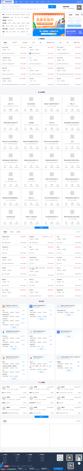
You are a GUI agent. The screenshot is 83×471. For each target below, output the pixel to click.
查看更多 (41, 227)
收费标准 (42, 457)
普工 (8, 9)
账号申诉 (42, 460)
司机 (13, 9)
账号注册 (17, 457)
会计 (37, 9)
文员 (16, 9)
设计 (25, 9)
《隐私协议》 (78, 23)
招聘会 (29, 460)
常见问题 (42, 458)
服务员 (31, 9)
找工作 (21, 1)
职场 (37, 1)
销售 (11, 9)
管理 (19, 9)
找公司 (32, 1)
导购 (35, 9)
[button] (49, 2)
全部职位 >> (78, 231)
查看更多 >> (79, 421)
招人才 (26, 1)
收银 (28, 9)
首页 (16, 1)
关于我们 (5, 457)
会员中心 (43, 1)
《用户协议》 (72, 23)
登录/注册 (79, 1)
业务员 (22, 9)
